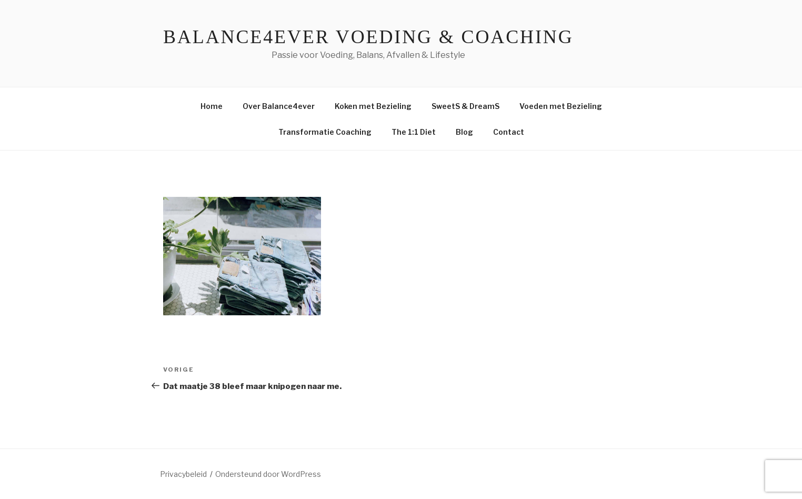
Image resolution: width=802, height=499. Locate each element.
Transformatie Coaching (325, 131)
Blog (464, 131)
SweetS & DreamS (465, 106)
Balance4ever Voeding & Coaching (368, 36)
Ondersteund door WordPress (268, 474)
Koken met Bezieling (373, 106)
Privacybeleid (183, 474)
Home (211, 106)
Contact (508, 131)
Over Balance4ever (279, 106)
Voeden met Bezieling (560, 106)
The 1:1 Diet (414, 131)
